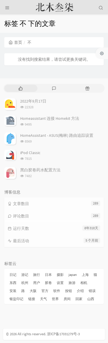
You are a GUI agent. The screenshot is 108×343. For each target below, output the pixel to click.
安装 (13, 291)
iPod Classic (30, 152)
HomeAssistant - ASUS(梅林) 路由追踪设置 (56, 135)
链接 (31, 299)
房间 (67, 299)
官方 (44, 291)
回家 (78, 299)
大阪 (33, 291)
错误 (92, 291)
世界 (55, 299)
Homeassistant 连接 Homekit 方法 (49, 118)
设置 (60, 283)
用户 (36, 283)
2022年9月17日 (33, 101)
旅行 (36, 274)
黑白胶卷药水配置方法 (40, 170)
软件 (56, 291)
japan (73, 274)
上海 (85, 274)
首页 (15, 42)
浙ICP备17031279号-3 (63, 333)
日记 (13, 274)
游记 (24, 274)
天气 (43, 299)
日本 (48, 274)
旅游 (72, 283)
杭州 (24, 283)
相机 (83, 283)
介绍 (80, 291)
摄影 (60, 274)
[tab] (20, 88)
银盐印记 (16, 299)
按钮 (68, 291)
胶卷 (48, 283)
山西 (90, 299)
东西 (13, 283)
